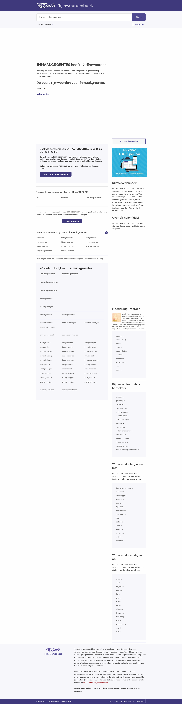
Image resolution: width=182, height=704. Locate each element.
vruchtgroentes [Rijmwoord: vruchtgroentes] (92, 246)
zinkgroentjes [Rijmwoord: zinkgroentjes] (68, 382)
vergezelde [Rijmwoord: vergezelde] (120, 427)
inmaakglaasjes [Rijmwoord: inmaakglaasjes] (47, 356)
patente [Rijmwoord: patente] (119, 423)
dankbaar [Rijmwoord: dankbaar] (120, 362)
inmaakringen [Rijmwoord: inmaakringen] (46, 360)
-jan (117, 594)
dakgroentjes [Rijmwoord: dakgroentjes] (90, 343)
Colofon (127, 701)
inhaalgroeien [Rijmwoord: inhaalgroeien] (68, 347)
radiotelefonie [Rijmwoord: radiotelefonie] (122, 416)
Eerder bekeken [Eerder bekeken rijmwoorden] (44, 24)
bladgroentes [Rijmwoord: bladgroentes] (67, 237)
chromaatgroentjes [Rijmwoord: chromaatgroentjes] (48, 335)
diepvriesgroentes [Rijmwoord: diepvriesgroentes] (44, 251)
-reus (118, 605)
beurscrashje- (121, 510)
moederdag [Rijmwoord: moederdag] (121, 340)
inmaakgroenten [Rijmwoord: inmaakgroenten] (70, 273)
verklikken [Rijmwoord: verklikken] (120, 434)
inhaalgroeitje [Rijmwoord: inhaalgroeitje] (90, 347)
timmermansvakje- (124, 488)
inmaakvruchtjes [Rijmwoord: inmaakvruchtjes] (91, 322)
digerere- (120, 507)
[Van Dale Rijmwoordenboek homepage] (46, 5)
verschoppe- (121, 495)
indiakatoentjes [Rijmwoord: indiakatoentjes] (46, 322)
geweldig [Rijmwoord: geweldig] (120, 401)
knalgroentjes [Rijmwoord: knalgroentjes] (46, 369)
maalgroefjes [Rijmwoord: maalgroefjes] (90, 369)
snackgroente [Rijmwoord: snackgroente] (46, 314)
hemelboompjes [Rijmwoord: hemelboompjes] (122, 438)
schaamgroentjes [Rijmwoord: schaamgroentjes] (47, 327)
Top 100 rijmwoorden (129, 141)
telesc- (118, 529)
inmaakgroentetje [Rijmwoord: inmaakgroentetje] (48, 290)
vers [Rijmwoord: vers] (117, 366)
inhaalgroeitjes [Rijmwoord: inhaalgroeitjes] (46, 307)
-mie (117, 620)
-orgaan (119, 586)
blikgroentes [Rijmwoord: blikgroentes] (91, 237)
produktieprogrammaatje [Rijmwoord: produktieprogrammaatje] (126, 450)
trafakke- (120, 522)
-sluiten (119, 609)
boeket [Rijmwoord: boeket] (119, 355)
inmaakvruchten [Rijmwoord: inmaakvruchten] (91, 360)
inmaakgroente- (94, 197)
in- (37, 197)
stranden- (120, 541)
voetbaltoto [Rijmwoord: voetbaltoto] (121, 408)
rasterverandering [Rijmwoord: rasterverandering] (123, 431)
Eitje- (118, 518)
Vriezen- (119, 533)
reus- (118, 503)
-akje (118, 583)
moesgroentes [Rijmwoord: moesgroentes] (92, 242)
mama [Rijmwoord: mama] (118, 343)
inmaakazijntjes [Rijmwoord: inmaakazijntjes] (69, 322)
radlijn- (119, 537)
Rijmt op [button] (41, 17)
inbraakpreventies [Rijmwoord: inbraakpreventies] (70, 335)
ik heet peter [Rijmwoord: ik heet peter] (121, 442)
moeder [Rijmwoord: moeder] (119, 336)
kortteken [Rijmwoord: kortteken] (120, 404)
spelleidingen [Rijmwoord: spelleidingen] (121, 412)
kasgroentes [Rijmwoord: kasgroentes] (41, 242)
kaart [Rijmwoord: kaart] (118, 370)
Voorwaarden (139, 701)
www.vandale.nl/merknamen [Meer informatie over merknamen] (95, 683)
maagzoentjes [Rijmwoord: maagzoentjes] (68, 369)
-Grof (118, 601)
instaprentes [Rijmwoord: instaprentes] (45, 364)
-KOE (118, 632)
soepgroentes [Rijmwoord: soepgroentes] (42, 246)
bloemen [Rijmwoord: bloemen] (119, 359)
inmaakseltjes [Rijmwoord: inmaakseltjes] (68, 360)
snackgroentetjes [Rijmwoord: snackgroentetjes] (69, 390)
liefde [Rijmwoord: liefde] (118, 347)
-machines (120, 624)
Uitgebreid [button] (139, 24)
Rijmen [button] (138, 17)
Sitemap (118, 701)
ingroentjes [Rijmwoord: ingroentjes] (44, 347)
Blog (111, 701)
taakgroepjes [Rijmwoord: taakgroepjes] (68, 377)
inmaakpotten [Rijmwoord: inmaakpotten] (90, 356)
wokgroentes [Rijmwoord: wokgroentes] (42, 94)
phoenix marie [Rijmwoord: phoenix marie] (122, 446)
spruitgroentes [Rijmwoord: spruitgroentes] (67, 246)
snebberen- (120, 492)
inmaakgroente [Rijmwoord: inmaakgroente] (47, 273)
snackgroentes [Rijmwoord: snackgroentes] (46, 299)
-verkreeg (120, 617)
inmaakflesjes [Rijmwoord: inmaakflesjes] (46, 351)
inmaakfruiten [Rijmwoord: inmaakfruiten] (68, 351)
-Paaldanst (120, 613)
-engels (119, 590)
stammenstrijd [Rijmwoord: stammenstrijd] (122, 419)
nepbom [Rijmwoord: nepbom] (119, 397)
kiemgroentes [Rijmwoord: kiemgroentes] (67, 242)
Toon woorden (72, 221)
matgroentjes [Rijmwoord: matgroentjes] (68, 373)
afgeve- (119, 499)
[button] (106, 232)
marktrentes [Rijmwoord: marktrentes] (45, 373)
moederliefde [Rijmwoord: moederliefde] (121, 351)
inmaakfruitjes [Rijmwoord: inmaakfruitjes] (90, 351)
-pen (117, 598)
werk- (118, 526)
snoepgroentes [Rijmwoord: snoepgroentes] (46, 377)
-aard (118, 579)
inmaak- (65, 197)
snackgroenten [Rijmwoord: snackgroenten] (68, 314)
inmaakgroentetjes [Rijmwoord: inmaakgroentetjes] (49, 282)
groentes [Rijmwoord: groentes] (40, 237)
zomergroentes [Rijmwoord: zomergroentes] (67, 251)
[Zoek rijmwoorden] (60, 17)
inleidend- (120, 514)
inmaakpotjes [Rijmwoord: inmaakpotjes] (68, 356)
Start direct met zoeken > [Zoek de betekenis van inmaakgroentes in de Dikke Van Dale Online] (56, 174)
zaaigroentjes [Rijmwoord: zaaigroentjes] (46, 382)
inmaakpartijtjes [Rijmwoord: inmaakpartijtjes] (47, 390)
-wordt (118, 628)
